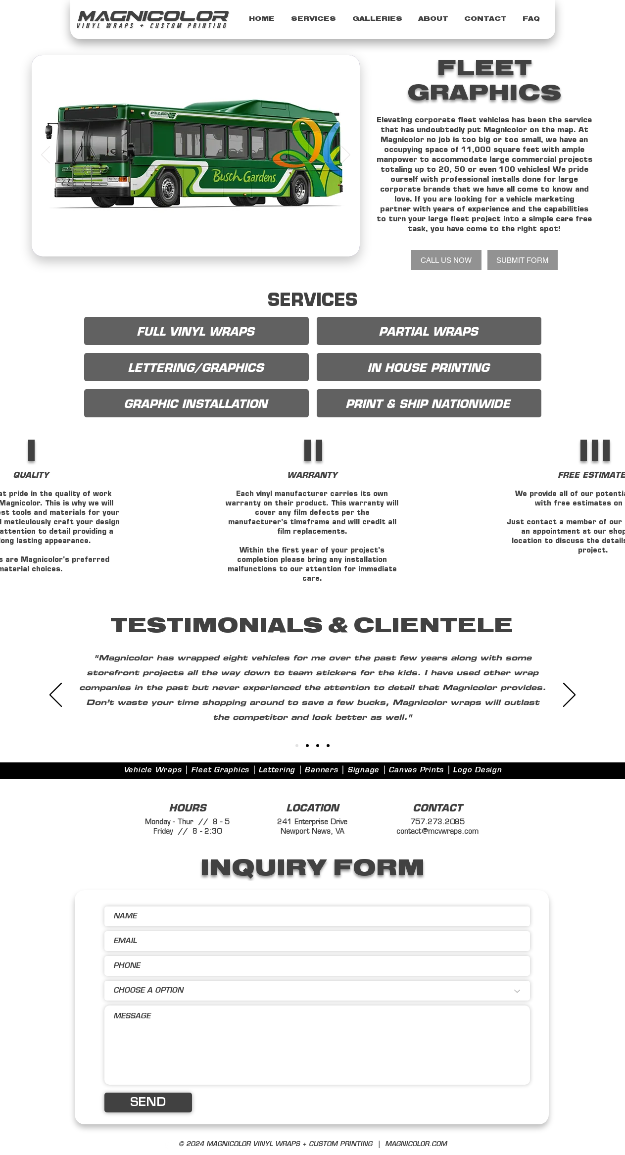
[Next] (345, 155)
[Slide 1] (190, 241)
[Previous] (45, 155)
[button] (313, 19)
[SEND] (148, 1102)
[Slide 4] (178, 241)
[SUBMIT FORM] (522, 260)
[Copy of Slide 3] (213, 241)
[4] (317, 745)
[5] (328, 745)
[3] (307, 745)
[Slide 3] (202, 241)
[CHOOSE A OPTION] (317, 991)
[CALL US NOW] (446, 260)
